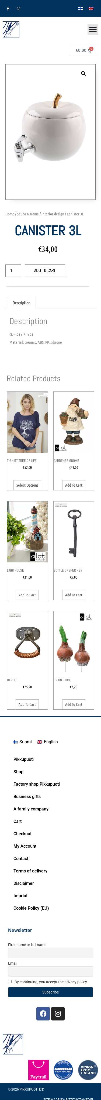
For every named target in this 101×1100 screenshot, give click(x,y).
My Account (24, 846)
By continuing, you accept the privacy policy (47, 982)
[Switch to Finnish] (81, 8)
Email (12, 963)
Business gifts (27, 796)
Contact (20, 858)
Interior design (52, 213)
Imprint (20, 895)
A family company (30, 809)
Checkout (22, 833)
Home (9, 213)
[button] (83, 73)
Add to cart (44, 270)
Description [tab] (21, 302)
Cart (17, 821)
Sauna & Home (28, 213)
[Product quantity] (13, 270)
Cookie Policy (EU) (31, 908)
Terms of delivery (30, 871)
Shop (18, 771)
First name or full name (27, 945)
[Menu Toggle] (93, 29)
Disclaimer (23, 883)
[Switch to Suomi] (22, 742)
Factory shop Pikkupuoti (36, 784)
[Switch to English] (91, 8)
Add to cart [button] (73, 485)
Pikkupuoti (23, 759)
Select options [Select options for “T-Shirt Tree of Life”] (27, 485)
